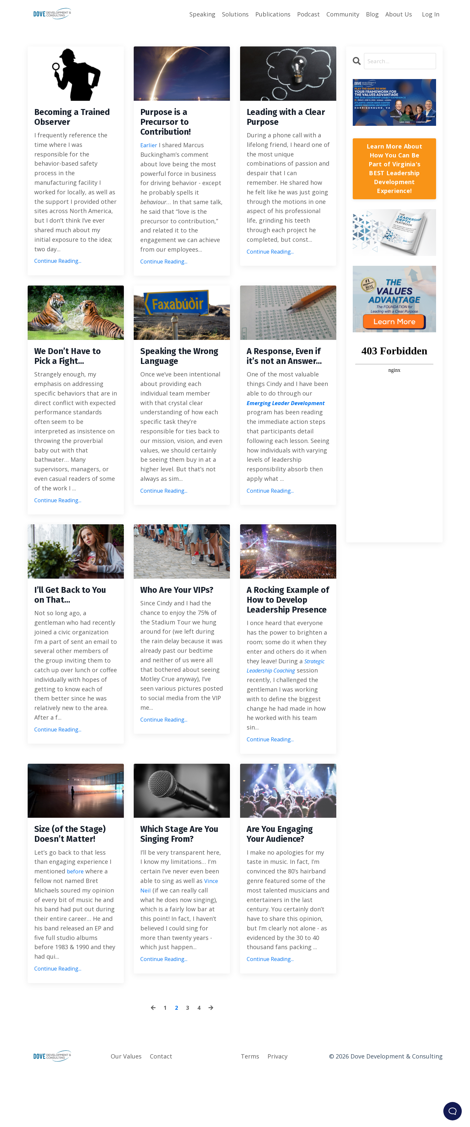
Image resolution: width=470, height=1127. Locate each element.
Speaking (202, 14)
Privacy (277, 1110)
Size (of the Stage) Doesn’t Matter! (75, 887)
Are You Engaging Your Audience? (286, 887)
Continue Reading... (57, 264)
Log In (430, 14)
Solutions (235, 14)
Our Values (126, 1110)
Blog (372, 14)
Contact (161, 1110)
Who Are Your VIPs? (170, 618)
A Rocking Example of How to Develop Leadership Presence (283, 636)
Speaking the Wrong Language (178, 363)
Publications (272, 14)
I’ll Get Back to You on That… (67, 618)
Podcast (308, 14)
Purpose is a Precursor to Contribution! (170, 125)
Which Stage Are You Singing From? (181, 887)
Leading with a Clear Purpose (280, 119)
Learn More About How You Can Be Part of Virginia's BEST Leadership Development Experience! (394, 169)
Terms (250, 1110)
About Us (398, 14)
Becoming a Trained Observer (73, 119)
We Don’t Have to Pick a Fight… (73, 363)
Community (342, 14)
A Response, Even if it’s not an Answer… (286, 369)
